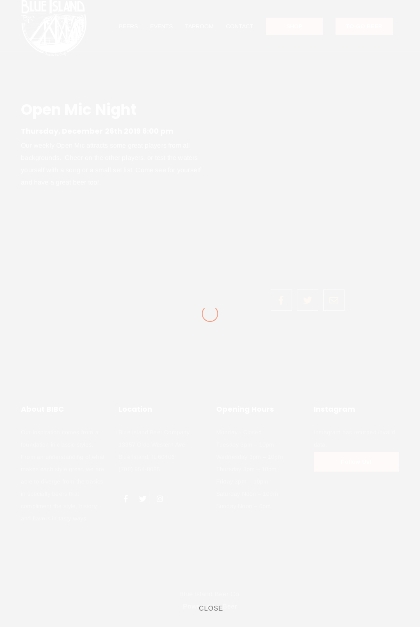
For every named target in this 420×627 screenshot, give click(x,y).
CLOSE (211, 608)
